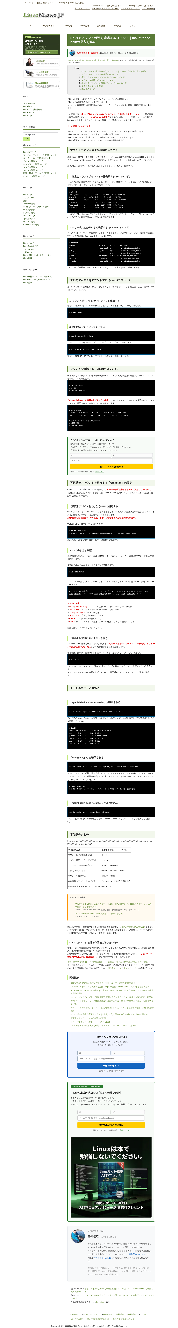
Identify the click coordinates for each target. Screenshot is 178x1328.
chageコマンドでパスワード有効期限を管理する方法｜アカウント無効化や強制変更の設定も (112, 997)
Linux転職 (27, 258)
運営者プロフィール (110, 8)
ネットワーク (29, 216)
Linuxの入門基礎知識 (32, 109)
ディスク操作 (29, 210)
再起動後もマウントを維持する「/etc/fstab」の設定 (104, 83)
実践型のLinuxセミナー (139, 1254)
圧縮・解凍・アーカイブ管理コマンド (40, 173)
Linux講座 (27, 282)
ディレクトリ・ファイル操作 (36, 207)
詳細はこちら (99, 471)
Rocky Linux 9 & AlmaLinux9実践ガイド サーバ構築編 (99, 914)
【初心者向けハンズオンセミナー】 (121, 968)
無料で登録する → (111, 1065)
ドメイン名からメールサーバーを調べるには (90, 1022)
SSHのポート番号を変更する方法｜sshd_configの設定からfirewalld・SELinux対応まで (109, 1014)
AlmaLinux (30, 249)
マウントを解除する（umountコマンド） (99, 80)
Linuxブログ (28, 243)
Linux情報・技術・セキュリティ (37, 255)
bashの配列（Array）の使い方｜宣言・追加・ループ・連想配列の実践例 (103, 983)
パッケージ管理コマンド (34, 176)
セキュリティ (29, 219)
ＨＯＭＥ (70, 60)
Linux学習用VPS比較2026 (133, 927)
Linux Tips (27, 115)
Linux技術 (27, 106)
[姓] (90, 455)
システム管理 (29, 213)
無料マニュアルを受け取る (111, 467)
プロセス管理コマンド (33, 170)
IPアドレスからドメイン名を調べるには (88, 1018)
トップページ (29, 103)
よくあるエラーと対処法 (92, 86)
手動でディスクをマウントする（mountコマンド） (104, 77)
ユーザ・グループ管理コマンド (37, 158)
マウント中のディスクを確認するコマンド (100, 74)
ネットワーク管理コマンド (35, 164)
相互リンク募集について (124, 1319)
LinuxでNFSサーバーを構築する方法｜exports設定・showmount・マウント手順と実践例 (110, 987)
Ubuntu (28, 252)
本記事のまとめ (88, 89)
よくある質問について (130, 8)
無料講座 (120, 1314)
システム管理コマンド (33, 167)
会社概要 (96, 8)
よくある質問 (77, 1319)
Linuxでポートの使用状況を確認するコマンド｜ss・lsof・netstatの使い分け (104, 1025)
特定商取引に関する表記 (98, 1319)
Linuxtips (115, 60)
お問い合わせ (148, 8)
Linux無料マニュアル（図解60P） (38, 276)
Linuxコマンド (29, 112)
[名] (132, 455)
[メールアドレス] (111, 460)
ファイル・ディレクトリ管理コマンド (40, 155)
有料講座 (132, 1314)
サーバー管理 (29, 222)
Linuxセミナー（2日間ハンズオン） (39, 279)
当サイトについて (82, 8)
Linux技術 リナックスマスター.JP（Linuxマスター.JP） (92, 60)
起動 (25, 201)
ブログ (143, 1314)
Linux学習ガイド (30, 246)
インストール (29, 197)
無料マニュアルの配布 (103, 1258)
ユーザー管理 (29, 204)
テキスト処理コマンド (33, 161)
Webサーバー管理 (31, 225)
